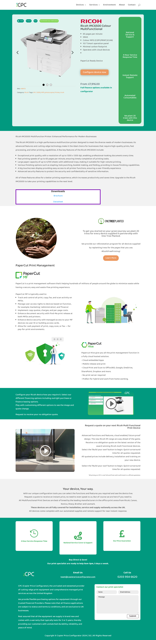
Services (93, 5)
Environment (109, 5)
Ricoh (26, 92)
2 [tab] (47, 85)
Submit (132, 616)
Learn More (111, 258)
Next (72, 52)
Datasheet (58, 202)
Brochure (58, 196)
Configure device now (94, 72)
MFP (42, 92)
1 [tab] (44, 85)
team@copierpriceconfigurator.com (78, 577)
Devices (80, 5)
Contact (132, 5)
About (122, 5)
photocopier (49, 92)
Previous (17, 52)
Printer (57, 92)
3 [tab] (51, 85)
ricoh (62, 92)
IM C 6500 (37, 92)
